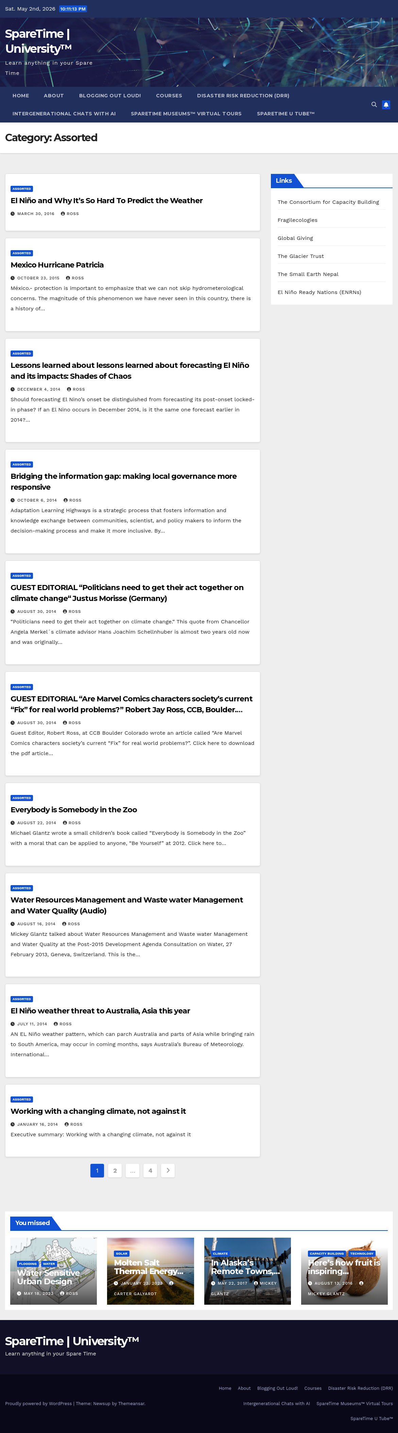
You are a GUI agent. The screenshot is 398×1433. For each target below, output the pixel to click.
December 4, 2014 (39, 389)
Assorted (22, 189)
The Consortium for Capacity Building (328, 202)
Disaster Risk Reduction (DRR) (243, 96)
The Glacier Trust (301, 256)
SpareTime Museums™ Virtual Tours (186, 114)
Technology (362, 1253)
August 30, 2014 (37, 611)
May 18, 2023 (39, 1293)
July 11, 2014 (33, 1024)
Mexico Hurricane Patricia (57, 265)
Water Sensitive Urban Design (48, 1277)
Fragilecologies (298, 220)
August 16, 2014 (37, 924)
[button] (374, 104)
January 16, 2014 (38, 1124)
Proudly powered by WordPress (39, 1403)
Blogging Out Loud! (110, 96)
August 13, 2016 (334, 1283)
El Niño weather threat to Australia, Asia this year (100, 1010)
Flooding (28, 1264)
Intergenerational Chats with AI (64, 114)
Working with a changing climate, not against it (98, 1111)
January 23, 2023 (143, 1283)
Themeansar (131, 1403)
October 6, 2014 (38, 500)
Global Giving (295, 238)
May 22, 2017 (233, 1283)
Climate (220, 1253)
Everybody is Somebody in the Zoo (74, 809)
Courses (169, 96)
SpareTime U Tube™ (286, 114)
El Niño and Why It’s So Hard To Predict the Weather (107, 200)
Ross (70, 213)
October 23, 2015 (39, 278)
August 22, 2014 (37, 822)
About (54, 96)
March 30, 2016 (36, 213)
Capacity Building (327, 1253)
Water (49, 1264)
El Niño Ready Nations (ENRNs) (319, 292)
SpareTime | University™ (72, 1341)
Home (21, 96)
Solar (121, 1253)
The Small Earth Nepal (308, 274)
